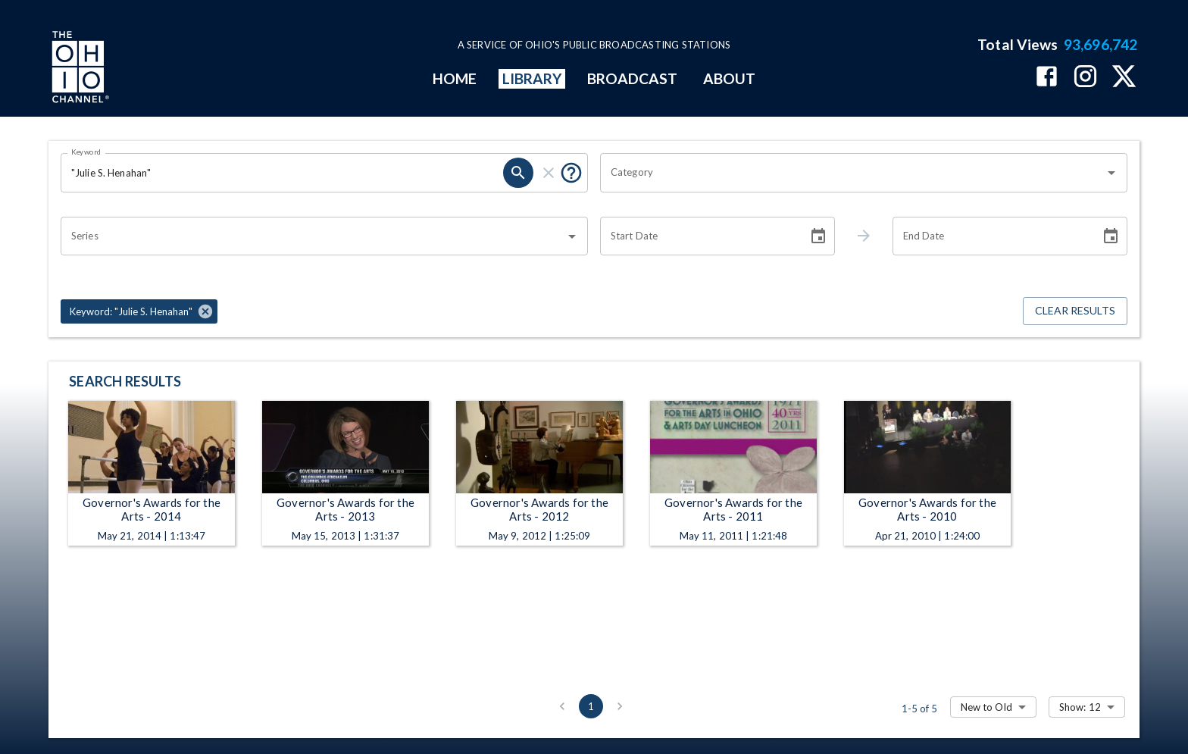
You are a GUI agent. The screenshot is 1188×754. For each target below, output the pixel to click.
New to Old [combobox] (986, 707)
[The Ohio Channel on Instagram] (1085, 77)
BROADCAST (632, 78)
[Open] (1111, 172)
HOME (455, 78)
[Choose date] (818, 236)
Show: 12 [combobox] (1080, 707)
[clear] (548, 173)
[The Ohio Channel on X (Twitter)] (1124, 77)
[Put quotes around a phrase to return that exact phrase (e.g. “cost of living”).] (571, 173)
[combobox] (852, 173)
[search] (518, 173)
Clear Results (1075, 311)
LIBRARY (532, 78)
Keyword (86, 151)
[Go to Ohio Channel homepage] (78, 69)
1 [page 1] (591, 706)
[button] (139, 311)
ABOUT (729, 78)
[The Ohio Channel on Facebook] (1046, 77)
